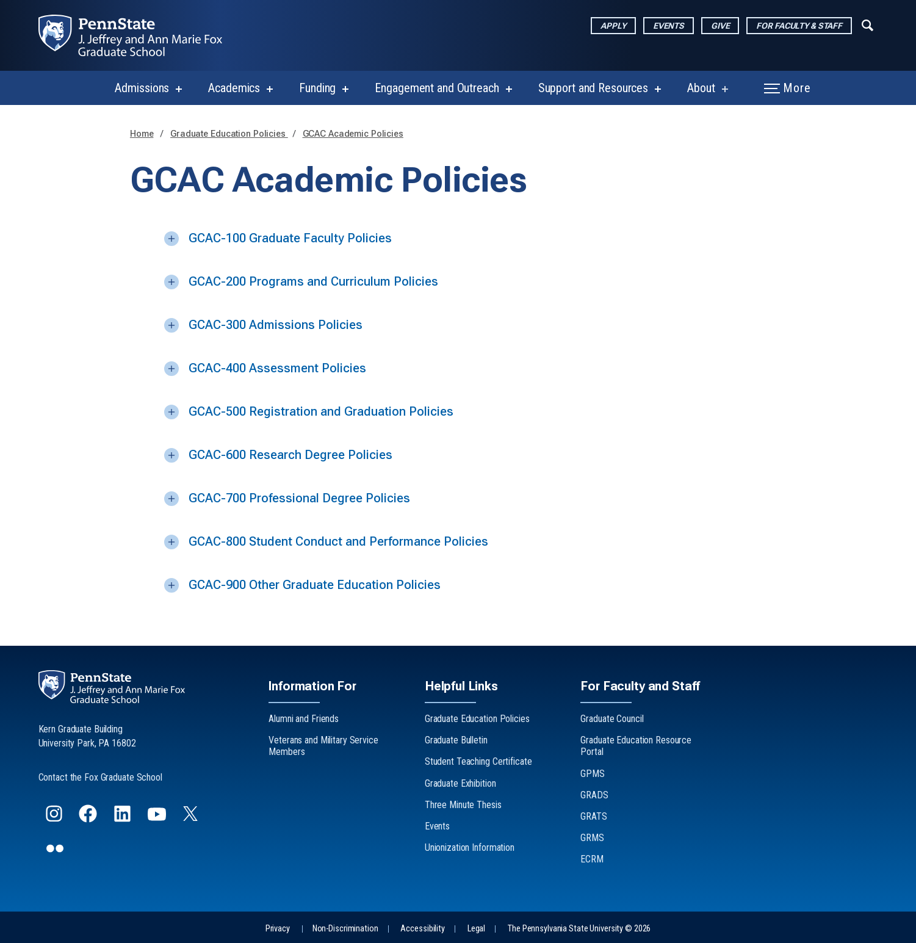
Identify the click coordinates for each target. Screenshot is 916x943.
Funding (317, 88)
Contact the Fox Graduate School (100, 777)
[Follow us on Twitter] (191, 817)
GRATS (593, 816)
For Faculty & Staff (799, 26)
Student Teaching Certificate (478, 761)
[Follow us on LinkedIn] (123, 818)
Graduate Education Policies (229, 134)
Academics (234, 88)
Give (720, 26)
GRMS (592, 838)
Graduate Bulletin (456, 740)
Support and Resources (593, 88)
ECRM (592, 859)
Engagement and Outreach (437, 88)
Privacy (277, 928)
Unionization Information (469, 847)
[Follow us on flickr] (56, 853)
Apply (613, 26)
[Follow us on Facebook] (89, 818)
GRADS (594, 795)
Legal (476, 928)
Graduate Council (611, 718)
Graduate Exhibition (460, 783)
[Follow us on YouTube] (158, 818)
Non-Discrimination (345, 928)
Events (668, 26)
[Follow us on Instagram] (55, 818)
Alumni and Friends (304, 718)
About (701, 88)
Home (142, 134)
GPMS (592, 773)
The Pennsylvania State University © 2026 (579, 928)
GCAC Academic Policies (353, 134)
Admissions (142, 88)
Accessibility (422, 928)
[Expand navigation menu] (867, 24)
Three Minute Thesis (463, 805)
